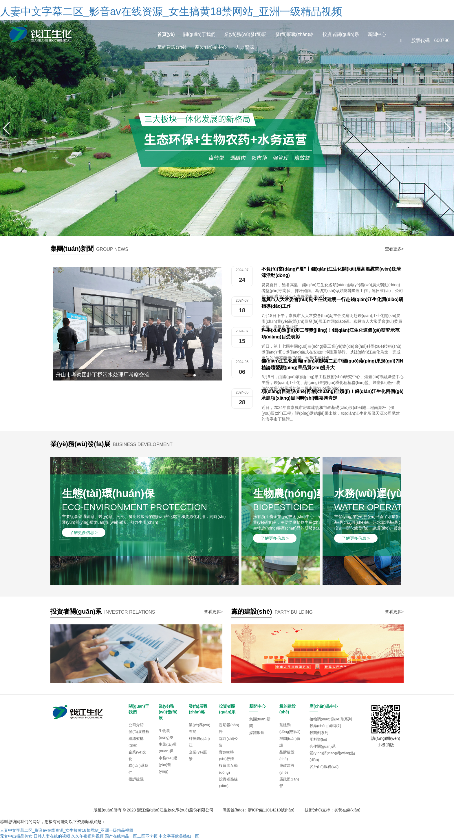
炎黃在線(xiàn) (347, 810)
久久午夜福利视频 (87, 836)
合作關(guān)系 (323, 746)
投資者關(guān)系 (341, 34)
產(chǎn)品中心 (210, 47)
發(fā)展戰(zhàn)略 (294, 34)
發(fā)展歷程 (139, 731)
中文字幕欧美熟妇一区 (179, 836)
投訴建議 (136, 779)
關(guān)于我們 (199, 34)
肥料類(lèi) (318, 739)
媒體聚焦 (256, 733)
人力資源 (244, 47)
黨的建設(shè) (171, 47)
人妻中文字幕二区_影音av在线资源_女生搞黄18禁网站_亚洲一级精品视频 (171, 11)
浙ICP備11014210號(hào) (271, 810)
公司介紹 (136, 725)
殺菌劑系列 (319, 733)
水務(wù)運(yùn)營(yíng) (168, 765)
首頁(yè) (166, 34)
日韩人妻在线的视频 (52, 836)
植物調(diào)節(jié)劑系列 (331, 719)
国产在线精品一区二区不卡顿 (131, 836)
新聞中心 (377, 34)
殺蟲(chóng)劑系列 (325, 726)
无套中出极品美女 (16, 836)
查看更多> (394, 249)
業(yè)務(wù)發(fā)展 (245, 34)
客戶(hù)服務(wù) (324, 766)
